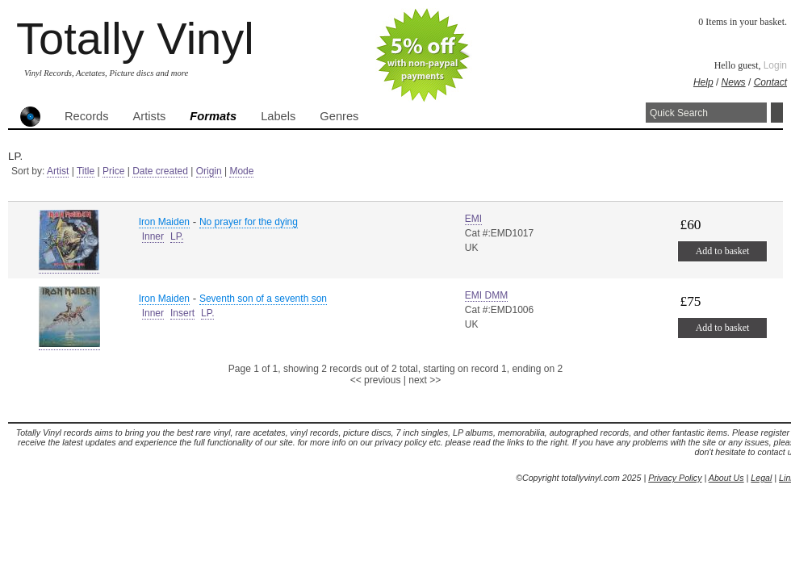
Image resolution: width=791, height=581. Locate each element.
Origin (209, 171)
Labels (278, 116)
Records (87, 116)
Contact (770, 82)
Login (775, 65)
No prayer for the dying (248, 222)
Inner (153, 236)
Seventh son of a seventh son (263, 298)
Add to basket (723, 251)
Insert (182, 313)
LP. (176, 236)
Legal (761, 478)
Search (777, 112)
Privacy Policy (674, 478)
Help (703, 82)
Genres (339, 116)
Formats (213, 116)
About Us (726, 478)
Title (85, 171)
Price (113, 171)
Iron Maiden (164, 222)
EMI (473, 218)
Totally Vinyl (135, 38)
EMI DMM (486, 295)
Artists (149, 116)
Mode (241, 171)
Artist (58, 171)
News (734, 82)
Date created (160, 171)
